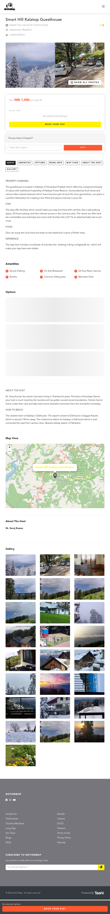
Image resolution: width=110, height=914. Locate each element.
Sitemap (61, 842)
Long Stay (11, 828)
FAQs (8, 842)
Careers (61, 819)
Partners (61, 828)
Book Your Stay (55, 124)
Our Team (10, 833)
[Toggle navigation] (103, 6)
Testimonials (12, 819)
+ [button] (9, 447)
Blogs (8, 838)
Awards (61, 814)
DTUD (60, 824)
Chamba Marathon (15, 824)
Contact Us (11, 814)
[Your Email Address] (52, 867)
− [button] (9, 452)
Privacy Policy (64, 838)
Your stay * (15, 111)
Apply (83, 147)
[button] (55, 85)
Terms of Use (63, 833)
